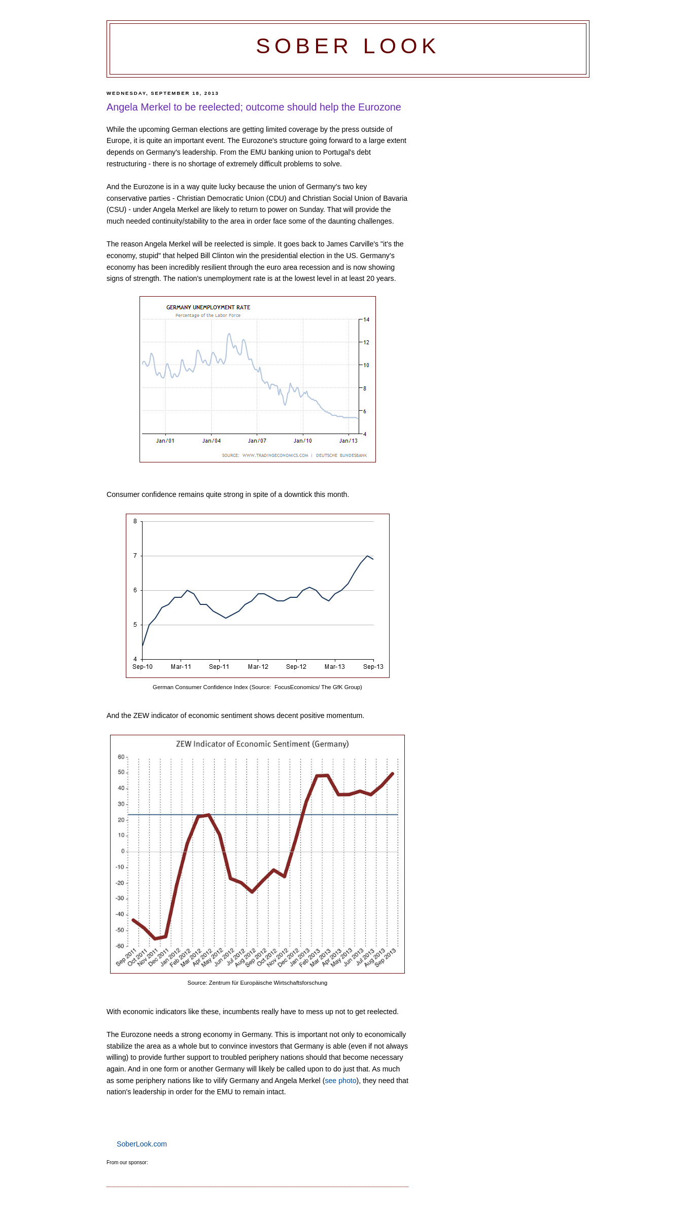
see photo (340, 1081)
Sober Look (348, 46)
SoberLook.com (142, 1144)
